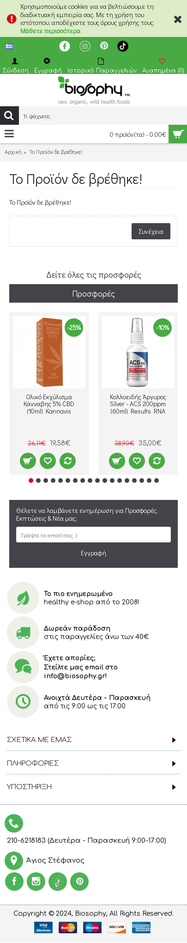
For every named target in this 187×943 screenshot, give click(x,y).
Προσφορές (93, 293)
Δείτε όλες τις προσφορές (93, 274)
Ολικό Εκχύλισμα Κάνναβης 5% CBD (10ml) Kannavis (49, 403)
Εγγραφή (93, 552)
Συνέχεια (151, 231)
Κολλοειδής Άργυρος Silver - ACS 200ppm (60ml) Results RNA (138, 403)
